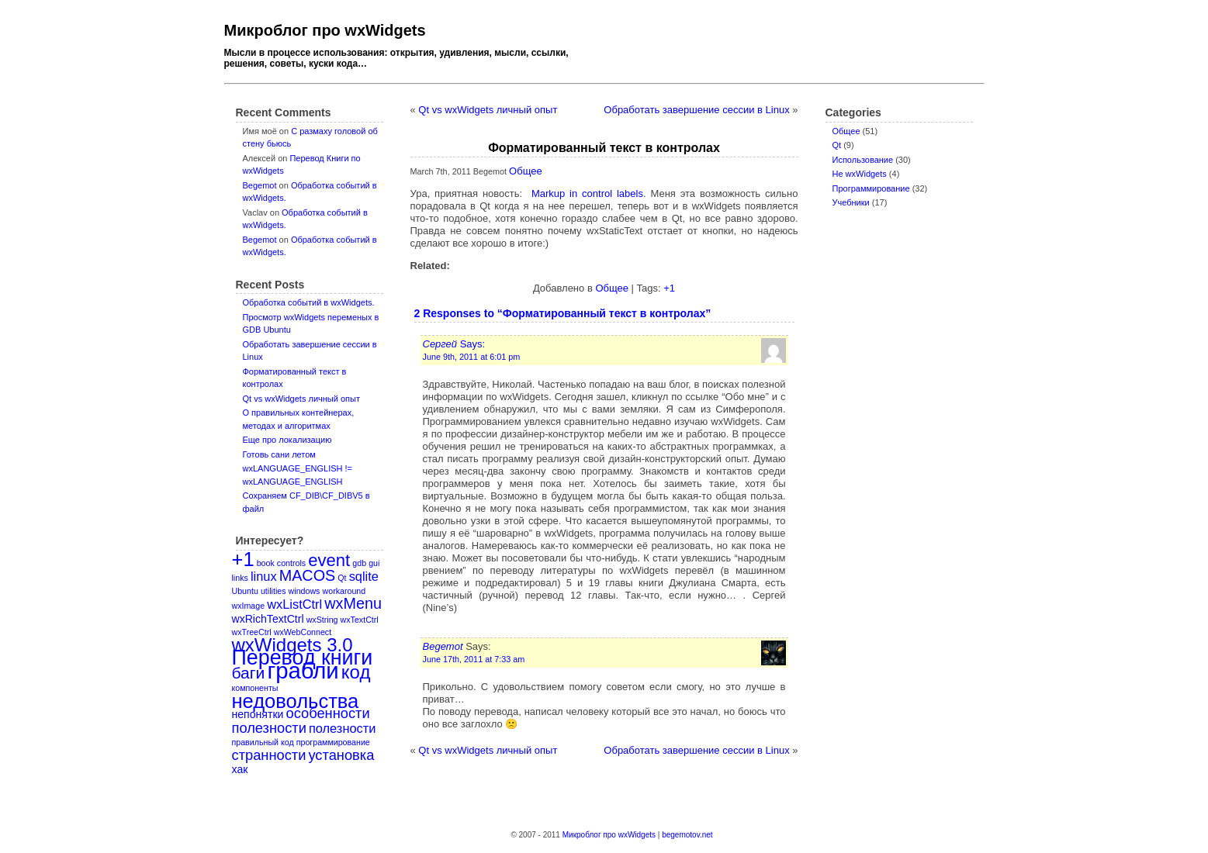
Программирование (871, 188)
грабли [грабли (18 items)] (302, 670)
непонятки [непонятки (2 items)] (258, 714)
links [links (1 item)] (240, 577)
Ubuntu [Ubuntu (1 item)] (245, 591)
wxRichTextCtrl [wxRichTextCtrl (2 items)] (268, 619)
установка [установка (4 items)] (341, 755)
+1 (669, 288)
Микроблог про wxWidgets (325, 30)
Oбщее (846, 131)
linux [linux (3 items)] (264, 576)
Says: (454, 344)
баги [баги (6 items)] (248, 673)
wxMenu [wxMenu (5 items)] (353, 603)
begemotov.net (687, 835)
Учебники (851, 202)
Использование (863, 159)
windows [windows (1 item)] (304, 591)
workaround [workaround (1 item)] (344, 591)
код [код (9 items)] (356, 671)
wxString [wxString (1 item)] (322, 619)
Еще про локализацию (287, 439)
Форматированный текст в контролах (604, 147)
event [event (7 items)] (329, 560)
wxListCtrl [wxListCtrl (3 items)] (294, 604)
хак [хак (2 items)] (240, 769)
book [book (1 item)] (266, 563)
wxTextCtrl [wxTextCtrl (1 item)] (360, 619)
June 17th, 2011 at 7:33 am (474, 659)
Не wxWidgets (859, 173)
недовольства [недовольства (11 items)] (295, 701)
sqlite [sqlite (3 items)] (364, 576)
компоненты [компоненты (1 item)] (255, 687)
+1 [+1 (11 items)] (243, 559)
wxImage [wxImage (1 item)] (248, 605)
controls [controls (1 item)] (291, 563)
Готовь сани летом (279, 454)
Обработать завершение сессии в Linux (696, 110)
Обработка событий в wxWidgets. (309, 302)
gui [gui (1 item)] (374, 563)
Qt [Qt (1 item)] (341, 577)
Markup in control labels (587, 193)
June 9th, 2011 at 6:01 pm (472, 356)
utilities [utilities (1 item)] (273, 591)
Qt (837, 145)
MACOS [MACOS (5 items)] (307, 575)
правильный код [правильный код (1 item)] (263, 742)
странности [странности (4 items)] (269, 755)
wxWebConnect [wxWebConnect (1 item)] (302, 632)
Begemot (260, 185)
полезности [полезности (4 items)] (269, 728)
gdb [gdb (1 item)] (359, 563)
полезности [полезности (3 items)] (342, 728)
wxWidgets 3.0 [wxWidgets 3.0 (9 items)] (292, 644)
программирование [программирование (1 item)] (333, 742)
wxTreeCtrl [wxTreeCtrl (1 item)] (252, 632)
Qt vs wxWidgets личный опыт (301, 398)
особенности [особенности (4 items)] (328, 713)
